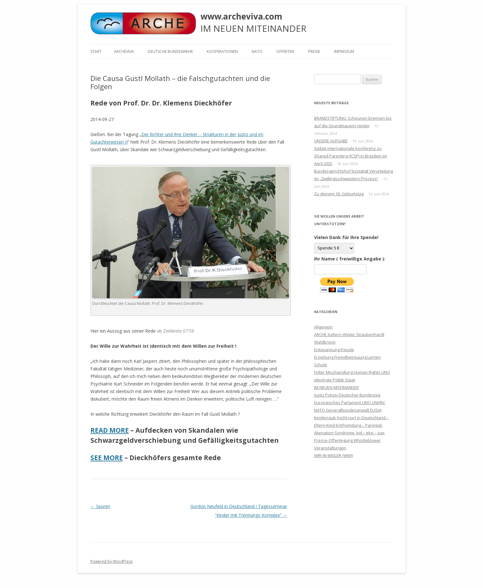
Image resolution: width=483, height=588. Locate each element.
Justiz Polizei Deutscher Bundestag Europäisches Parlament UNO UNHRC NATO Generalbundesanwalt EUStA (349, 402)
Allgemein (323, 327)
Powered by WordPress (111, 561)
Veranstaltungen (330, 448)
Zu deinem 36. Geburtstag (339, 194)
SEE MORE (106, 457)
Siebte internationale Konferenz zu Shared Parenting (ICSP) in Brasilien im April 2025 (350, 156)
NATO (257, 51)
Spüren (100, 506)
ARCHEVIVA (124, 51)
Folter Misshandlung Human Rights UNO (352, 372)
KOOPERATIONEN (222, 51)
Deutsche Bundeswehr (170, 51)
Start (95, 51)
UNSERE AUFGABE (331, 141)
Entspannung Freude (334, 349)
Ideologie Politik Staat (334, 380)
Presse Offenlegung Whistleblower (347, 440)
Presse (314, 51)
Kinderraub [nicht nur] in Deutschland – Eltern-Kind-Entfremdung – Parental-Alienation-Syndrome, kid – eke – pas (351, 425)
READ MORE (109, 430)
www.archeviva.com (241, 16)
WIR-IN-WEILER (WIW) (333, 455)
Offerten (285, 51)
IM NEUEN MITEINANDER (336, 387)
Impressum (344, 51)
